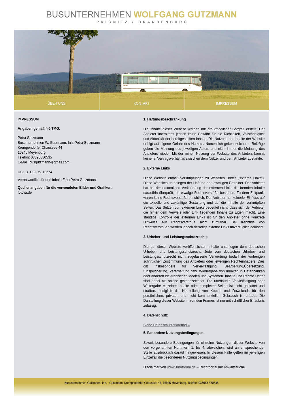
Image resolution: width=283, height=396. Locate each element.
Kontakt (142, 103)
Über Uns (56, 103)
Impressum (226, 103)
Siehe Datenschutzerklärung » (166, 325)
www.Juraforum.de (181, 367)
